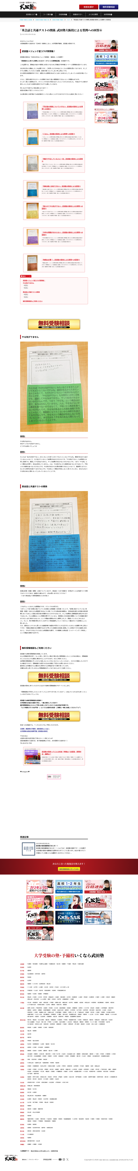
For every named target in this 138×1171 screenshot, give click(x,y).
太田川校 (43, 1051)
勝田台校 (69, 992)
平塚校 (70, 1013)
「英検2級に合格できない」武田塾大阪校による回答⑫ (60, 180)
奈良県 (22, 1084)
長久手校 (43, 1054)
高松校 (30, 1112)
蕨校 (63, 988)
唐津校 (36, 1128)
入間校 (111, 986)
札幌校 (30, 951)
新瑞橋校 (91, 1054)
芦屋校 (64, 1078)
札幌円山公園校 (45, 951)
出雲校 (36, 1094)
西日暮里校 (72, 1004)
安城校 (60, 1054)
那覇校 (30, 1150)
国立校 (98, 1007)
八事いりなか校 (59, 1051)
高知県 (22, 1119)
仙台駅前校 (31, 961)
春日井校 (50, 1051)
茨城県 (22, 976)
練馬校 (37, 1000)
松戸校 (76, 992)
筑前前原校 (56, 1125)
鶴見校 (94, 1015)
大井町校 (85, 1000)
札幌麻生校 (55, 951)
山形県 (22, 969)
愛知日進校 (92, 1051)
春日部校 (67, 986)
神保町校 (42, 1002)
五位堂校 (54, 1084)
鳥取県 (22, 1091)
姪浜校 (95, 1123)
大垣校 (36, 1044)
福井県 (22, 1034)
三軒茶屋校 (113, 997)
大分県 (22, 1139)
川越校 (61, 986)
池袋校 (48, 997)
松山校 (30, 1116)
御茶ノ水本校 (32, 997)
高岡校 (36, 1027)
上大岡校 (65, 1015)
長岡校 (42, 1023)
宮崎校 (30, 1142)
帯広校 (80, 951)
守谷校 (60, 975)
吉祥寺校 (100, 1000)
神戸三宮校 (37, 1078)
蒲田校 (30, 1007)
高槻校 (61, 1070)
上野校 (49, 1002)
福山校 (36, 1101)
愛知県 (22, 1051)
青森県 (22, 954)
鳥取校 (30, 1091)
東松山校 (42, 988)
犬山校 (104, 1054)
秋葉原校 (80, 1004)
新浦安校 (36, 992)
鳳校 (29, 1072)
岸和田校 (93, 1070)
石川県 (22, 1030)
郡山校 (51, 972)
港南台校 (105, 1013)
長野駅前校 (37, 1041)
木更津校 (101, 992)
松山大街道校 (38, 1116)
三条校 (47, 1023)
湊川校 (30, 1080)
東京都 (22, 998)
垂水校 (57, 1080)
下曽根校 (48, 1125)
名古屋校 (30, 1051)
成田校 (88, 992)
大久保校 (64, 1080)
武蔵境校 (91, 1007)
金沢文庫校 (72, 1015)
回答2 (26, 285)
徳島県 (22, 1109)
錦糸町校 (30, 1000)
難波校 (61, 1072)
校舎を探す (89, 7)
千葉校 (55, 992)
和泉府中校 (110, 1072)
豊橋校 (85, 1051)
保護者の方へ (78, 14)
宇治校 (89, 1066)
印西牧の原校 (55, 994)
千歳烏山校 (99, 1002)
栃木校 (43, 979)
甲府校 (30, 1037)
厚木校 (30, 1013)
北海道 (22, 951)
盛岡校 (30, 958)
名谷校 (76, 1080)
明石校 (53, 1078)
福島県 (22, 972)
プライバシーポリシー (41, 1168)
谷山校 (40, 1146)
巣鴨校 (49, 1000)
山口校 (30, 1105)
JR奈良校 (62, 1084)
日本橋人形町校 (44, 1004)
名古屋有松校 (32, 1056)
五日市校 (48, 1101)
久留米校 (52, 1123)
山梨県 (22, 1037)
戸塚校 (58, 1015)
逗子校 (38, 1017)
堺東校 (49, 1070)
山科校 (63, 1066)
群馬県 (22, 983)
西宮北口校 (45, 1078)
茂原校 (30, 994)
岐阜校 (30, 1044)
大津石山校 (31, 1063)
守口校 (55, 1072)
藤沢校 (50, 1013)
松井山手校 (45, 1066)
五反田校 (84, 1007)
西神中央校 (109, 1078)
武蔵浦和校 (82, 988)
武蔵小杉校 (113, 1013)
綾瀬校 (49, 1007)
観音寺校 (42, 1112)
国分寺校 (114, 1000)
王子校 (43, 1007)
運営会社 (30, 1168)
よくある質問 (93, 14)
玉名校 (46, 1135)
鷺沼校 (104, 1017)
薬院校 (36, 1125)
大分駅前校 (31, 1139)
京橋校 (66, 1072)
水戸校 (37, 975)
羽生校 (69, 988)
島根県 (22, 1095)
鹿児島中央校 (32, 1146)
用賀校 (36, 1004)
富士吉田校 (37, 1037)
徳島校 (30, 1109)
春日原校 (88, 1123)
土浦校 (43, 975)
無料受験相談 (109, 7)
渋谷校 (36, 1002)
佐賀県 (22, 1129)
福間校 (63, 1125)
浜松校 (36, 1048)
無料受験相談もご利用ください (33, 290)
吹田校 (40, 1072)
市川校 (30, 992)
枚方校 (55, 1070)
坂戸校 (75, 988)
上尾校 (87, 986)
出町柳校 (82, 1066)
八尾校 (100, 1070)
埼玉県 (22, 986)
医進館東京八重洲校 (34, 1009)
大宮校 (36, 986)
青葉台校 (92, 1013)
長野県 (22, 1041)
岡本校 (46, 1080)
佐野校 (57, 979)
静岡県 (22, 1048)
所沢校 (47, 986)
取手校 (54, 975)
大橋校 (101, 1123)
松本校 (30, 1041)
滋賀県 (22, 1063)
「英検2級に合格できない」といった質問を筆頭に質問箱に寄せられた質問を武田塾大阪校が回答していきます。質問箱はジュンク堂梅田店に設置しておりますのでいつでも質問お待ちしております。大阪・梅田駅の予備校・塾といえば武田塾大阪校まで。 (62, 185)
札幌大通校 (87, 951)
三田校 (92, 1078)
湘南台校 (87, 1015)
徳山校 (49, 1105)
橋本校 (99, 1013)
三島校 (59, 1048)
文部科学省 (54, 1156)
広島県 (22, 1102)
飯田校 (50, 1041)
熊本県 (22, 1136)
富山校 (30, 1027)
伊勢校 (42, 1059)
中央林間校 (31, 1017)
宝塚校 (70, 1078)
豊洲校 (55, 1007)
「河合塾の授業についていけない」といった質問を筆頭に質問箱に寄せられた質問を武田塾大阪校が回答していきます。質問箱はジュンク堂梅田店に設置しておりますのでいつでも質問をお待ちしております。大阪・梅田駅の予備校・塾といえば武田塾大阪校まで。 (62, 113)
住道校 (87, 1070)
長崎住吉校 (52, 1132)
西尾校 (66, 1054)
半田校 (111, 1051)
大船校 (84, 1017)
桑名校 (47, 1059)
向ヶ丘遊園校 (38, 1015)
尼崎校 (70, 1080)
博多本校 (45, 1123)
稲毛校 (36, 994)
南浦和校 (80, 986)
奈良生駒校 (47, 1084)
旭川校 (63, 951)
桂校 (100, 1066)
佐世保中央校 (38, 1132)
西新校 (64, 1123)
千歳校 (74, 951)
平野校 (36, 1070)
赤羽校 (64, 1000)
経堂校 (78, 1007)
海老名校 (63, 1017)
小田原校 (63, 1013)
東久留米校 (70, 1007)
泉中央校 (39, 961)
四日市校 (35, 1059)
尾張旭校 (78, 1054)
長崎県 (22, 1132)
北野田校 (30, 1075)
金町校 (43, 1000)
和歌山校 (30, 1087)
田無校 (81, 1002)
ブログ (22, 26)
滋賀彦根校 (48, 1063)
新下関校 (36, 1105)
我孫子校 (75, 994)
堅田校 (61, 1063)
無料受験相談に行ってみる (69, 856)
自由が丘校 (71, 1000)
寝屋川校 (73, 1070)
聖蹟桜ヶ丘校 (56, 1002)
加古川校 (77, 1078)
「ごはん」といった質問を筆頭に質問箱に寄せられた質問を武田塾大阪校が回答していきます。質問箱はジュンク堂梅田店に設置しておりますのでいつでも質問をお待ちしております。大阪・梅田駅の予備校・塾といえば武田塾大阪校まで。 (62, 136)
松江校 (30, 1094)
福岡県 (22, 1123)
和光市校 (49, 988)
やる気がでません (28, 271)
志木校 (74, 986)
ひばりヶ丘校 (63, 1004)
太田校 (36, 982)
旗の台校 (93, 1004)
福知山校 (105, 1066)
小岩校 (30, 1002)
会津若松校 (44, 972)
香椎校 (59, 1123)
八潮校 (89, 988)
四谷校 (100, 997)
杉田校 (110, 1017)
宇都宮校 (30, 979)
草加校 (93, 986)
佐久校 (56, 1041)
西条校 (42, 1101)
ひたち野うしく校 (69, 975)
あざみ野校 (43, 1013)
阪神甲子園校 (100, 1078)
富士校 (53, 1048)
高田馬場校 (67, 997)
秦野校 (100, 1015)
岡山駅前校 (39, 1098)
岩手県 (22, 958)
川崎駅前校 (39, 1020)
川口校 (42, 986)
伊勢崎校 (48, 982)
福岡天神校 (31, 1123)
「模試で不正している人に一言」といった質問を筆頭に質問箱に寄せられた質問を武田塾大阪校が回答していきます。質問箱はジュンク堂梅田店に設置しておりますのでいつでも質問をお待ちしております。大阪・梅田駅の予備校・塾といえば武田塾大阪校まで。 (62, 162)
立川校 (60, 997)
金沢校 (30, 1030)
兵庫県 (22, 1078)
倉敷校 (47, 1098)
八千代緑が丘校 (44, 994)
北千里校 (52, 1075)
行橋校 (106, 1123)
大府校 (72, 1054)
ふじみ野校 (57, 988)
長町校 (46, 961)
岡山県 (22, 1098)
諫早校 (46, 1132)
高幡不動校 (54, 1004)
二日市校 (81, 1123)
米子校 (36, 1091)
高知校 (30, 1119)
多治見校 (42, 1044)
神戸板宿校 (84, 1078)
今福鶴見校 (73, 1072)
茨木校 (106, 1070)
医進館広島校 (57, 1101)
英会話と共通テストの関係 (31, 281)
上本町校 (80, 1070)
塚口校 (51, 1080)
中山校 (45, 1015)
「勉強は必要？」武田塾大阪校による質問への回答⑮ (60, 249)
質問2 (26, 283)
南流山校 (94, 992)
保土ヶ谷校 (31, 1020)
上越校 (36, 1023)
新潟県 (22, 1023)
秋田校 (30, 965)
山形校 (30, 968)
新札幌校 (36, 951)
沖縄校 (36, 1150)
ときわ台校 (62, 1007)
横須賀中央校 (78, 1013)
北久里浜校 (45, 1017)
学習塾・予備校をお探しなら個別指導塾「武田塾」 (103, 1168)
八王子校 (93, 997)
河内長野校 (47, 1072)
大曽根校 (30, 1054)
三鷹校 (87, 1004)
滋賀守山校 (39, 1063)
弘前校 (30, 954)
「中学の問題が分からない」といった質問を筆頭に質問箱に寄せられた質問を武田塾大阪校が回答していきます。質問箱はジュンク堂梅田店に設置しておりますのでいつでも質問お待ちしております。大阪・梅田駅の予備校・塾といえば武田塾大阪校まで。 (62, 230)
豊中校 (66, 1070)
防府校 (55, 1105)
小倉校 (38, 1123)
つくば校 (30, 975)
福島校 (30, 972)
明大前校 (107, 1000)
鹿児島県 (22, 1146)
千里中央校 (112, 1070)
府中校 (113, 1002)
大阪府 (22, 1070)
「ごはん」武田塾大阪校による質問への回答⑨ (58, 131)
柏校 (42, 992)
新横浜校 (56, 1013)
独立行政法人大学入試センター (40, 1156)
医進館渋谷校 (102, 1004)
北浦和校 (99, 986)
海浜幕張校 (109, 992)
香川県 (22, 1112)
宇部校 (43, 1105)
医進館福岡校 (72, 1123)
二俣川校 (80, 1015)
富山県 (22, 1027)
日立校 (48, 975)
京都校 (30, 1066)
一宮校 (106, 1051)
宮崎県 (22, 1143)
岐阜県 (22, 1044)
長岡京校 (75, 1066)
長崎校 (30, 1132)
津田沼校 (48, 992)
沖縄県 (22, 1150)
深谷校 (30, 988)
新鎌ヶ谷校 (62, 992)
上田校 (44, 1041)
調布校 (79, 1000)
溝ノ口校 (51, 1015)
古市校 (87, 1072)
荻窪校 (106, 997)
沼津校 (42, 1048)
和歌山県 (22, 1088)
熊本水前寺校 (38, 1135)
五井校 (63, 994)
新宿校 (74, 997)
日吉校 (30, 1015)
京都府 (22, 1067)
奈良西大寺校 (32, 1084)
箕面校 (34, 1072)
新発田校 (54, 1023)
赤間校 (30, 1125)
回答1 (26, 276)
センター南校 (108, 1015)
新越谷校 (54, 986)
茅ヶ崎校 (97, 1017)
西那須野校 (50, 979)
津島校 (110, 1054)
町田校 (54, 997)
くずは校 (103, 1072)
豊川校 (98, 1054)
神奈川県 (22, 1013)
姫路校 (30, 1078)
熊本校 (30, 1135)
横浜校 (36, 1013)
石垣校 (42, 1150)
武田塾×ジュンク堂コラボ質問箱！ (34, 269)
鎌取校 (69, 994)
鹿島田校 (77, 1017)
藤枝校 (47, 1048)
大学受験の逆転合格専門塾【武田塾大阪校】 (34, 720)
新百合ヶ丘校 (55, 1017)
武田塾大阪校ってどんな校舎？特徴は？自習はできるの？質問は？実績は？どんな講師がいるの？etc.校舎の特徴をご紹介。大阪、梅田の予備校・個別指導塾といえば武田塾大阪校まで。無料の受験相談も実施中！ (62, 747)
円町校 (69, 1066)
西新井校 (104, 1007)
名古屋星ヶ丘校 (76, 1051)
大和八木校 (70, 1084)
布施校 (81, 1072)
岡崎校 (37, 1051)
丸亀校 (36, 1112)
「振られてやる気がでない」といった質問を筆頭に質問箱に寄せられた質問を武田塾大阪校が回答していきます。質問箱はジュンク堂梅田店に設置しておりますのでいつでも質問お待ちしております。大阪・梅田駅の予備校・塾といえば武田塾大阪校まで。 (62, 206)
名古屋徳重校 (52, 1054)
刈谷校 (68, 1051)
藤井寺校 (59, 1075)
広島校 (30, 1101)
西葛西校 (80, 997)
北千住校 (92, 1000)
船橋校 (82, 992)
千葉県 (22, 992)
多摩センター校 (89, 1002)
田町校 (87, 997)
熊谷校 (30, 986)
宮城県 (22, 961)
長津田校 (70, 1017)
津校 (29, 1059)
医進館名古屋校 (42, 1056)
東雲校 (111, 1007)
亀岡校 (95, 1066)
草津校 (55, 1063)
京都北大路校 (55, 1066)
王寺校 (40, 1084)
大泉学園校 (74, 1002)
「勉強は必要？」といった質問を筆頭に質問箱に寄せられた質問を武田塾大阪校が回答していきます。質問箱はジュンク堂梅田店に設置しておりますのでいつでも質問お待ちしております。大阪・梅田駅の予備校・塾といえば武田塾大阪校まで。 (62, 254)
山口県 (22, 1105)
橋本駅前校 (38, 1087)
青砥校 (110, 1004)
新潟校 (30, 1023)
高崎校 (30, 982)
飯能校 (36, 988)
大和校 (86, 1013)
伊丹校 (59, 1078)
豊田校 (100, 1051)
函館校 (69, 951)
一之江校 (36, 1007)
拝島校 (107, 1002)
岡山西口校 (31, 1098)
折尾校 (42, 1125)
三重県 (22, 1060)
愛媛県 (22, 1116)
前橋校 (42, 982)
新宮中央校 (113, 1123)
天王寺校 (42, 1070)
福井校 (30, 1034)
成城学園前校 (57, 1000)
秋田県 (22, 965)
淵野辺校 (90, 1017)
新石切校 (37, 1075)
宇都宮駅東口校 (65, 979)
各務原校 (49, 1044)
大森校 (30, 1004)
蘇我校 (82, 994)
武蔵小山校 (65, 1002)
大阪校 (30, 1070)
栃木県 (22, 979)
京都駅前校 (37, 1066)
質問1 (26, 274)
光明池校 (45, 1075)
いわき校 (36, 972)
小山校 (37, 979)
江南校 (85, 1054)
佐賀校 (30, 1128)
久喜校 (106, 986)
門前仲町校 (40, 997)
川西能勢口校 (38, 1080)
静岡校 (30, 1048)
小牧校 (37, 1054)
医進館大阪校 (95, 1072)
